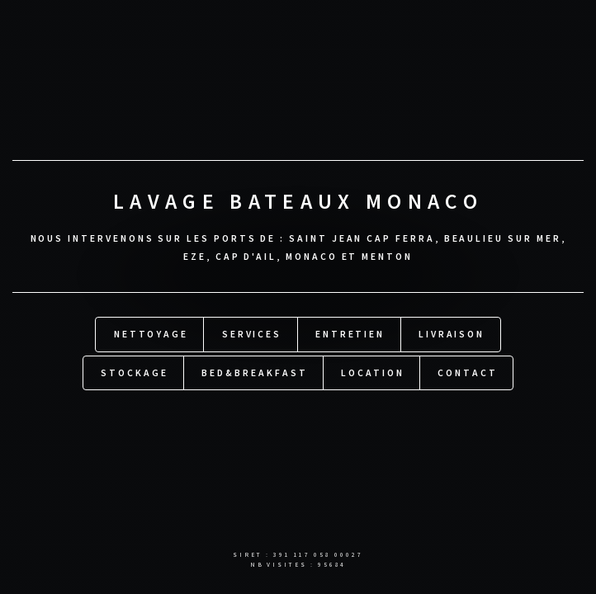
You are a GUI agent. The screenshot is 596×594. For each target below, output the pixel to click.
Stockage (134, 371)
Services (251, 334)
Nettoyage (151, 334)
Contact (468, 371)
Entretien (350, 334)
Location (372, 371)
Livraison (452, 334)
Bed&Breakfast (254, 371)
